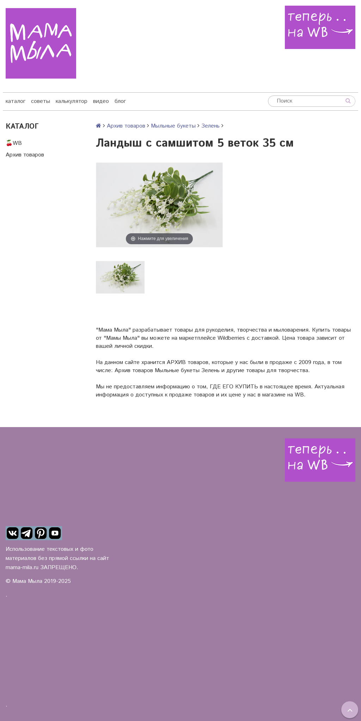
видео (101, 101)
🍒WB (14, 143)
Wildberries (231, 338)
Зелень (210, 126)
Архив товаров (25, 155)
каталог (15, 101)
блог (120, 101)
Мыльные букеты (173, 126)
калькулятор (71, 101)
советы (40, 101)
